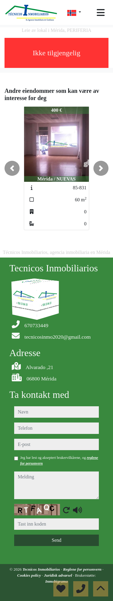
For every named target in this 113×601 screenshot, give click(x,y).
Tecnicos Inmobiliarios (42, 569)
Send (56, 540)
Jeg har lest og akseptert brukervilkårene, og (59, 460)
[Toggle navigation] (100, 12)
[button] (12, 168)
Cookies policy (29, 575)
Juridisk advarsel (58, 575)
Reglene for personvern (82, 569)
